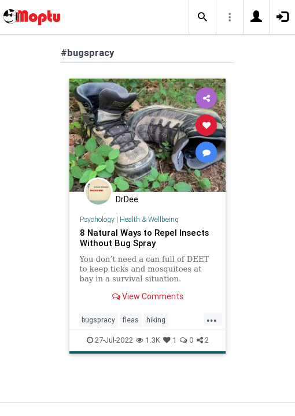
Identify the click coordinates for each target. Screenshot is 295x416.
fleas (131, 319)
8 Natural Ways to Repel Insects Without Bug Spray (144, 237)
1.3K (148, 340)
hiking (155, 319)
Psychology (97, 219)
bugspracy (98, 319)
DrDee (127, 199)
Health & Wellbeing (149, 219)
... (212, 319)
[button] (202, 17)
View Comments (147, 296)
